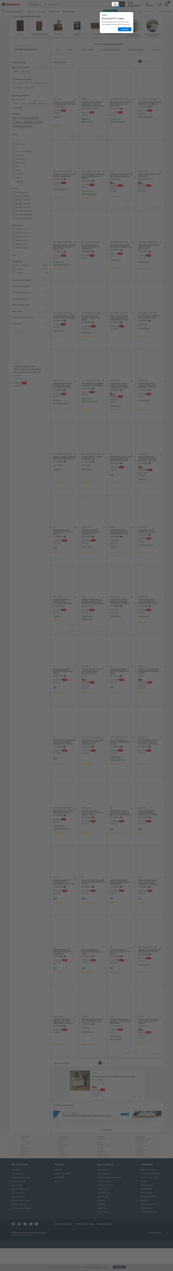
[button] (82, 4)
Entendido (125, 29)
